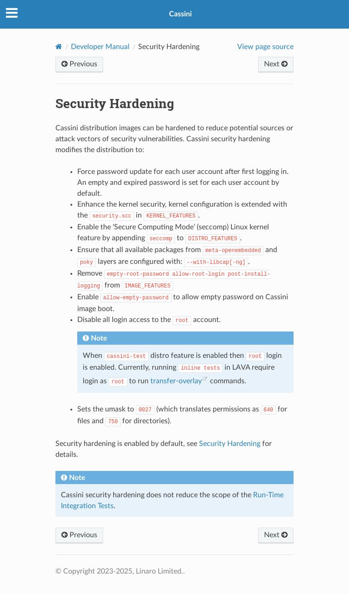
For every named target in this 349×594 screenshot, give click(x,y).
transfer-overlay (176, 381)
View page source (265, 46)
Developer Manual (100, 46)
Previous (79, 64)
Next (276, 64)
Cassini (180, 14)
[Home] (58, 46)
